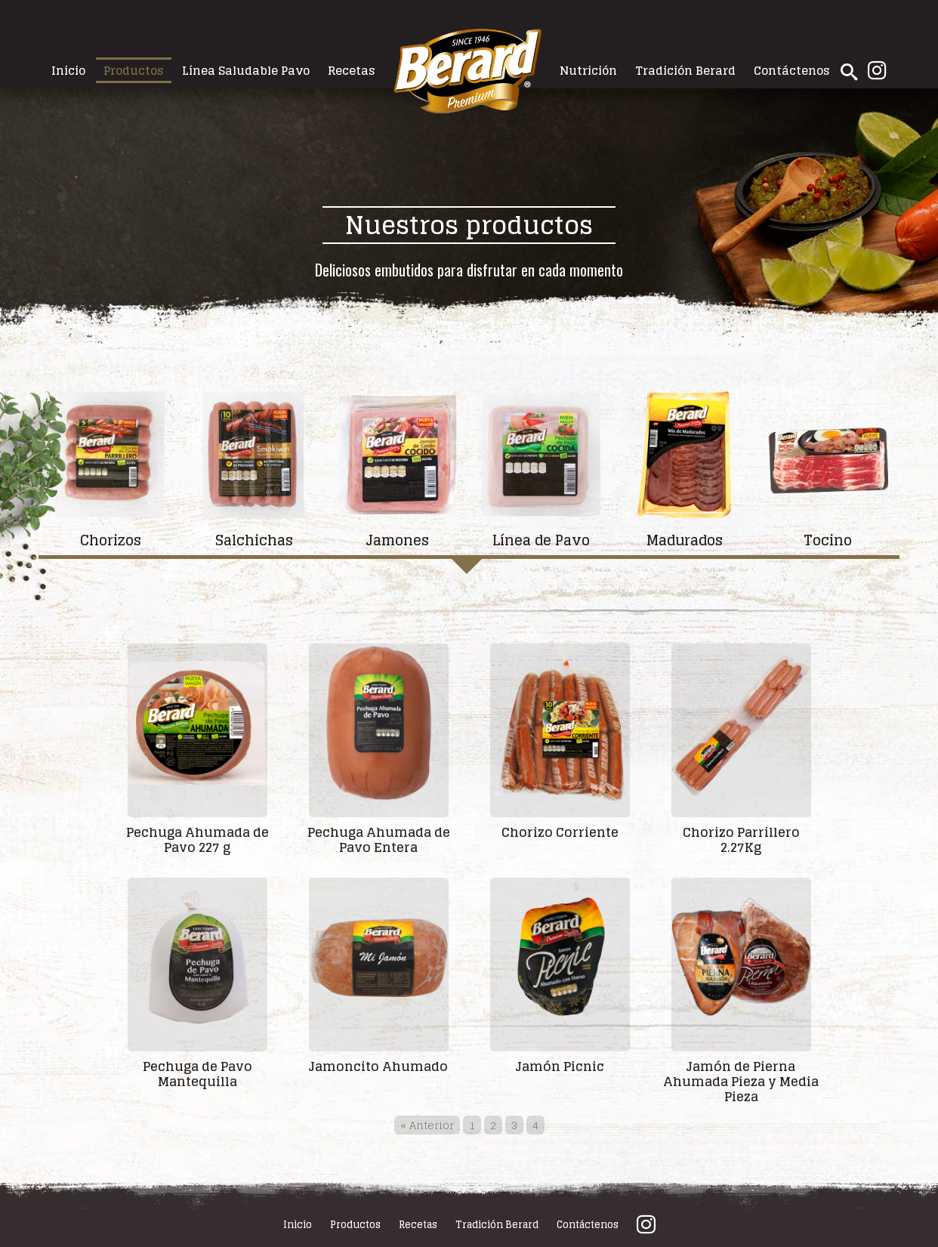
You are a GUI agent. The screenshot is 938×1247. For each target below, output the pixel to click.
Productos (133, 70)
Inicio (68, 70)
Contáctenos (792, 70)
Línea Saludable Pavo (246, 70)
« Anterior (427, 1125)
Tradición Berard (685, 70)
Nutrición (588, 70)
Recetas (351, 70)
